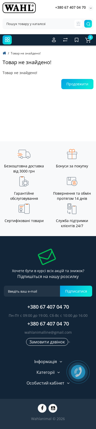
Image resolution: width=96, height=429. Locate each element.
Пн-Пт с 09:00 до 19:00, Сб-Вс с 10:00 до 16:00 (48, 315)
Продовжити (77, 84)
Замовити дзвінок (47, 342)
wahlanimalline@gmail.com (48, 332)
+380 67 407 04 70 (70, 7)
